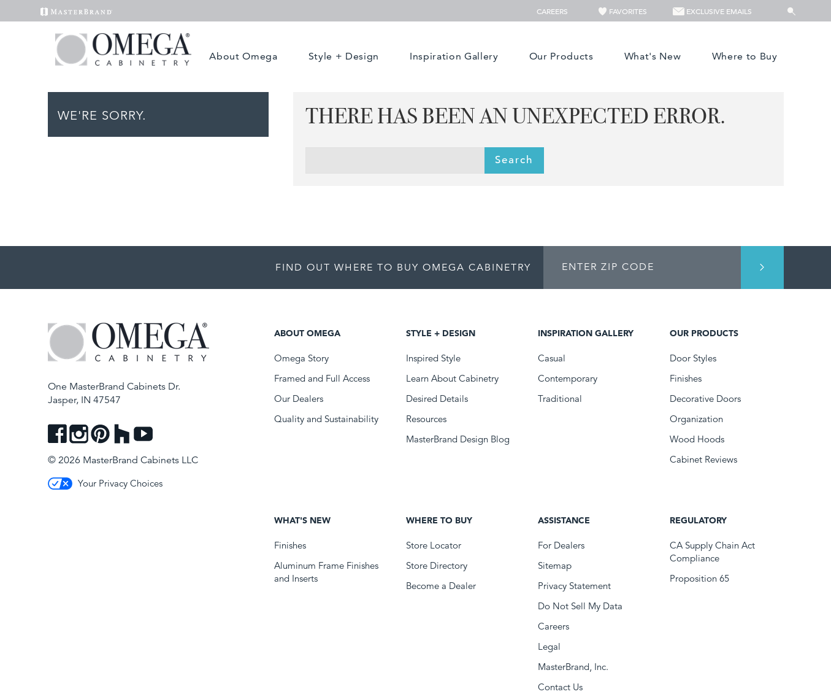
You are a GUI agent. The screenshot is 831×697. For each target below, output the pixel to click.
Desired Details (437, 398)
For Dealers (561, 545)
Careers (553, 11)
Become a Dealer (441, 585)
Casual (551, 358)
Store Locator (433, 545)
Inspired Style (433, 358)
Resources (426, 419)
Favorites (623, 11)
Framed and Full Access (322, 378)
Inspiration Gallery (454, 56)
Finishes (686, 378)
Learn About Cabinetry (452, 378)
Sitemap (555, 565)
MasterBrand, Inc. (573, 666)
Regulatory (698, 520)
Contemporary (567, 378)
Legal (549, 646)
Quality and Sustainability (326, 419)
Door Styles (693, 358)
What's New (652, 56)
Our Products (561, 56)
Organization (696, 419)
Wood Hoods (697, 439)
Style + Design (343, 56)
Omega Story (301, 358)
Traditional (560, 398)
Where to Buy (745, 56)
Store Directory (436, 565)
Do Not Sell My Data (580, 606)
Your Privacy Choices (105, 483)
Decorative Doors (705, 398)
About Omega (243, 56)
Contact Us (560, 687)
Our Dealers (298, 398)
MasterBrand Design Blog (458, 439)
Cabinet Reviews (703, 459)
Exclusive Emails (712, 11)
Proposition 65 (699, 578)
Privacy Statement (574, 585)
